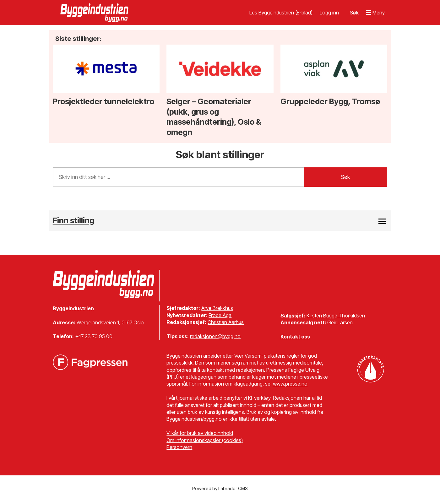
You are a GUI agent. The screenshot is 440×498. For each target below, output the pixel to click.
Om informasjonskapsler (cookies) (204, 440)
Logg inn (329, 12)
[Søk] (354, 12)
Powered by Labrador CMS (220, 488)
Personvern (179, 447)
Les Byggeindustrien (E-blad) (280, 12)
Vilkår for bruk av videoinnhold (199, 433)
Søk (345, 177)
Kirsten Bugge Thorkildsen (336, 315)
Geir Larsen (340, 322)
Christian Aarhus (226, 322)
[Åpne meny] (375, 13)
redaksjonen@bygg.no (215, 336)
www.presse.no (290, 384)
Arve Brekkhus (217, 308)
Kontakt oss (295, 336)
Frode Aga (220, 315)
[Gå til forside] (95, 13)
